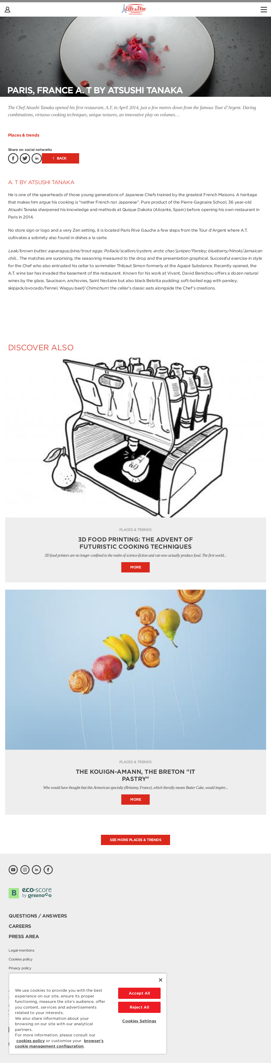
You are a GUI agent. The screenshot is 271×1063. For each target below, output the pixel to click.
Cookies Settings (139, 1021)
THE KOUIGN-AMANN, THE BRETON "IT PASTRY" (136, 775)
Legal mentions (21, 950)
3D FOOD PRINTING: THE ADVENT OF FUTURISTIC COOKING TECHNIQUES (135, 543)
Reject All (139, 1007)
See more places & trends (135, 840)
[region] (87, 1013)
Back (60, 158)
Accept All (139, 993)
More (135, 567)
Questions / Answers (38, 916)
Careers (20, 926)
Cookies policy (20, 959)
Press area (24, 936)
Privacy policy (20, 968)
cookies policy (30, 1041)
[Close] (160, 980)
